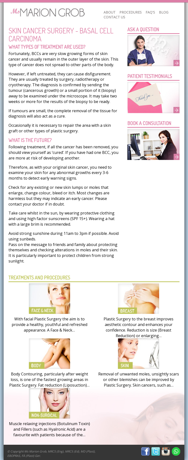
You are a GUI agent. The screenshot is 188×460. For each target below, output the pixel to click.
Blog (163, 12)
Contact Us (114, 17)
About (109, 12)
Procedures (130, 12)
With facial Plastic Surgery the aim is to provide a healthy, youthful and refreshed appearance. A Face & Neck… (49, 324)
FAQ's (150, 12)
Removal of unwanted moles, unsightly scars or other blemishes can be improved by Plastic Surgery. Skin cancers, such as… (138, 379)
